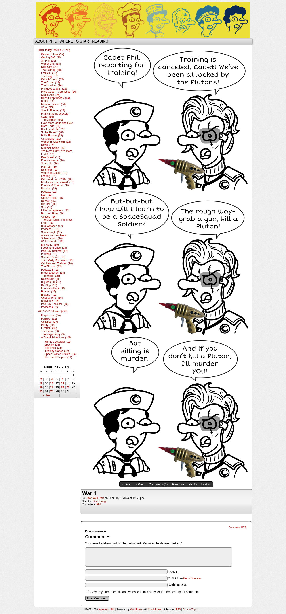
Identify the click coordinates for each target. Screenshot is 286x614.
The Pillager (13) (51, 266)
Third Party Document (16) (57, 260)
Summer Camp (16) (53, 148)
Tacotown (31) (53, 347)
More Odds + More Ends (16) (59, 91)
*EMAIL (184, 578)
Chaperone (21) (51, 138)
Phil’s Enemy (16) (52, 135)
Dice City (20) (49, 66)
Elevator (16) (49, 294)
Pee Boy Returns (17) (54, 251)
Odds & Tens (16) (52, 297)
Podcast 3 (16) (50, 269)
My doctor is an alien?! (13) (57, 182)
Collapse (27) (49, 321)
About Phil (46, 41)
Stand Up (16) (50, 163)
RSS (178, 609)
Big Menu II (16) (51, 282)
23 (41, 391)
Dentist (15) (48, 201)
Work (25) (47, 107)
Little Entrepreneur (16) (55, 210)
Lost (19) (47, 194)
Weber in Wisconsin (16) (56, 141)
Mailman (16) (49, 166)
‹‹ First (126, 484)
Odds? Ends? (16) (52, 197)
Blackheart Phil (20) (53, 129)
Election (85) (49, 328)
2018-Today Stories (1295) (54, 50)
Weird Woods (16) (52, 241)
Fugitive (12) (49, 318)
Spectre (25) (52, 344)
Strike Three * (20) (52, 132)
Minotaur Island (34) (53, 104)
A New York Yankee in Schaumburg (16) (54, 237)
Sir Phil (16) (48, 60)
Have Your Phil (143, 20)
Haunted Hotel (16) (53, 213)
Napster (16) (49, 188)
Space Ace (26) (50, 95)
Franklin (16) (49, 73)
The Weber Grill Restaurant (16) (51, 277)
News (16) (47, 144)
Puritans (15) (49, 254)
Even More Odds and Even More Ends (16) (57, 124)
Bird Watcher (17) (52, 226)
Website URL (177, 585)
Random (178, 484)
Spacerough (100, 501)
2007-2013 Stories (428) (52, 311)
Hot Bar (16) (49, 204)
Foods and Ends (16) (54, 247)
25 (51, 391)
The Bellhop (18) (51, 70)
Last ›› (205, 484)
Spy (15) (46, 207)
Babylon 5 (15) (50, 300)
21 (67, 387)
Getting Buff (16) (51, 57)
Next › (192, 484)
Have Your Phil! (95, 498)
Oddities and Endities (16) (57, 263)
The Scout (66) (50, 331)
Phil (98, 504)
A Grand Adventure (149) (56, 337)
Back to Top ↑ (190, 609)
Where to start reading (84, 41)
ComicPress (154, 609)
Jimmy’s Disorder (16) (57, 341)
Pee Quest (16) (50, 157)
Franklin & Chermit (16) (55, 185)
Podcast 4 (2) (49, 307)
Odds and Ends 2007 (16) (57, 179)
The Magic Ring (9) (53, 334)
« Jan (46, 395)
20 (62, 387)
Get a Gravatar (192, 578)
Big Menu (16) (50, 244)
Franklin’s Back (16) (53, 288)
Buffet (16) (47, 101)
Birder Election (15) (53, 272)
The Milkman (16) (52, 119)
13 (62, 383)
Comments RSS (237, 527)
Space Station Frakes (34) (60, 354)
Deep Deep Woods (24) (55, 98)
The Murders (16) (52, 85)
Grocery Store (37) (52, 54)
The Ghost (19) (50, 82)
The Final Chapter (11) (58, 357)
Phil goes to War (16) (54, 88)
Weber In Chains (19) (54, 173)
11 (51, 383)
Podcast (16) (49, 191)
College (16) (49, 216)
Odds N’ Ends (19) (52, 79)
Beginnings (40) (51, 315)
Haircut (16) (48, 291)
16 (41, 387)
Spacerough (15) (51, 232)
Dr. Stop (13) (49, 285)
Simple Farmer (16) (53, 110)
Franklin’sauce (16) (53, 160)
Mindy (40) (48, 325)
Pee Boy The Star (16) (55, 304)
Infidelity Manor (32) (56, 351)
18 (51, 387)
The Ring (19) (49, 76)
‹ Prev (140, 484)
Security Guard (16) (53, 257)
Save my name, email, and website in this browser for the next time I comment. (145, 592)
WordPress (136, 609)
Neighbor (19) (49, 169)
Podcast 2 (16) (50, 229)
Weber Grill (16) (51, 63)
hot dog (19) (48, 176)
